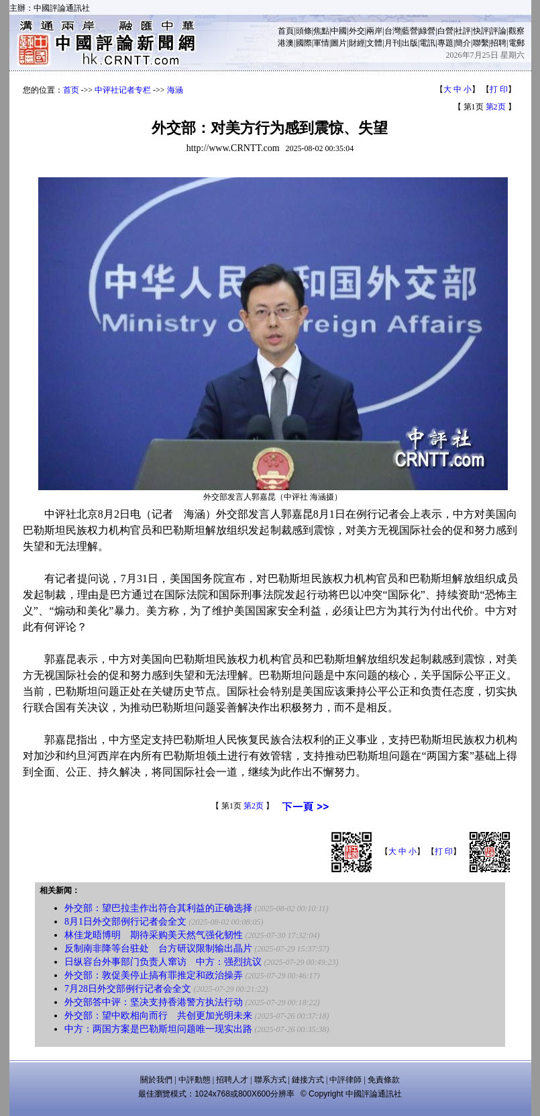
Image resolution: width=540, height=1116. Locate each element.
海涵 (175, 90)
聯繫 (481, 43)
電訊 (427, 43)
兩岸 (374, 31)
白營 (445, 31)
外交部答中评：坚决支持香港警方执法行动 (153, 1002)
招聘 (498, 43)
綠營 (427, 31)
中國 (339, 31)
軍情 (321, 43)
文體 (374, 43)
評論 (498, 31)
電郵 (516, 43)
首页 (71, 90)
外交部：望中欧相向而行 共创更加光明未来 (158, 1016)
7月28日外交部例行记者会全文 (127, 989)
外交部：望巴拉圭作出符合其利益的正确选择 (158, 908)
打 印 (499, 89)
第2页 (496, 106)
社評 (463, 31)
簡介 (463, 43)
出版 (410, 43)
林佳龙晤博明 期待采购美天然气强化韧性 (153, 935)
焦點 (321, 31)
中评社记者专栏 (123, 90)
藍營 (410, 31)
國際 (304, 43)
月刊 (392, 43)
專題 (445, 43)
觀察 (516, 31)
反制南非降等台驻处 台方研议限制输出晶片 (158, 948)
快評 (481, 31)
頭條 (304, 31)
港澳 (286, 43)
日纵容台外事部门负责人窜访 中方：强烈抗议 (163, 962)
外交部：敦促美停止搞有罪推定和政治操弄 (153, 975)
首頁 (286, 31)
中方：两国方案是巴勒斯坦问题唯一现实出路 (158, 1029)
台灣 (392, 31)
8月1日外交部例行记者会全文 (125, 922)
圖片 (339, 43)
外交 (357, 31)
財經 (357, 43)
